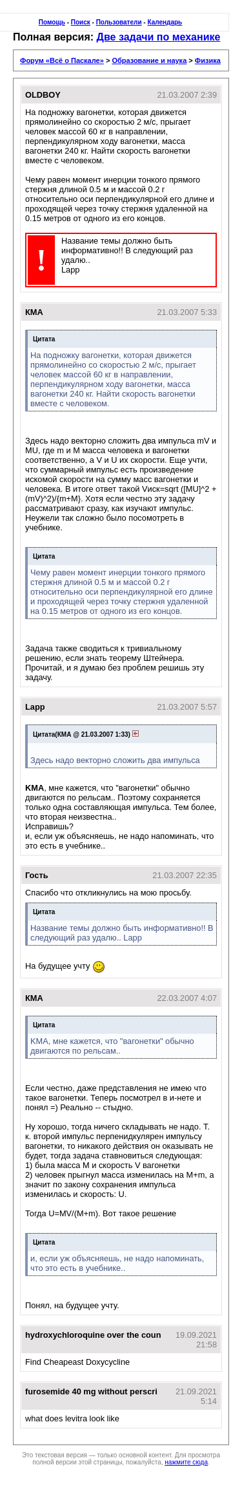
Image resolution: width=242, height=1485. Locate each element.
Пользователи (119, 22)
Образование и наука (149, 60)
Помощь (52, 22)
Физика (208, 60)
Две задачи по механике (159, 37)
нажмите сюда (186, 1462)
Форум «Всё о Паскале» (62, 60)
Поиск (80, 22)
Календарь (164, 22)
